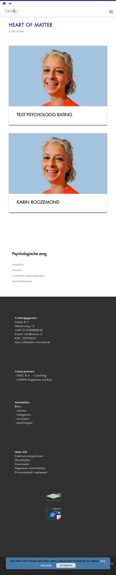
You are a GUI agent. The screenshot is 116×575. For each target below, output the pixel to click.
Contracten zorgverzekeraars (28, 276)
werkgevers (24, 415)
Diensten (17, 270)
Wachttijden (22, 460)
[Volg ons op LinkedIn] (10, 4)
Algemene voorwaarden (30, 468)
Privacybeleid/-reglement (31, 472)
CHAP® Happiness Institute (34, 380)
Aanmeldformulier (22, 281)
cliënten (21, 410)
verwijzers (23, 419)
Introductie (18, 264)
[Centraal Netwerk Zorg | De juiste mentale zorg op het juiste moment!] (11, 11)
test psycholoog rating (44, 115)
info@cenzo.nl (34, 334)
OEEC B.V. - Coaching (31, 375)
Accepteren (66, 565)
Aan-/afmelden (25, 342)
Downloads (22, 464)
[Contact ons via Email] (4, 4)
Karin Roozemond (38, 202)
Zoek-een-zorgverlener (29, 456)
